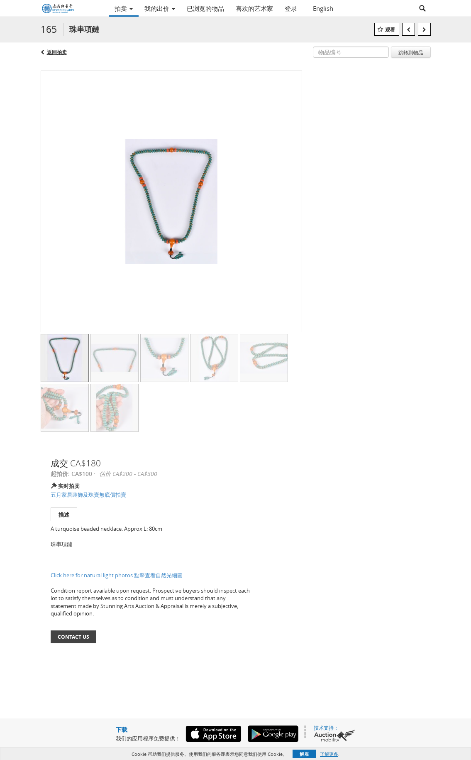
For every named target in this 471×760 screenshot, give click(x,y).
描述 (64, 514)
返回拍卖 (57, 52)
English (323, 8)
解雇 (304, 754)
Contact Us (73, 636)
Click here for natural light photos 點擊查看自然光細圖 (117, 575)
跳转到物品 (410, 52)
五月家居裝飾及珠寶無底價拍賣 (88, 494)
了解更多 (329, 754)
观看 (390, 29)
